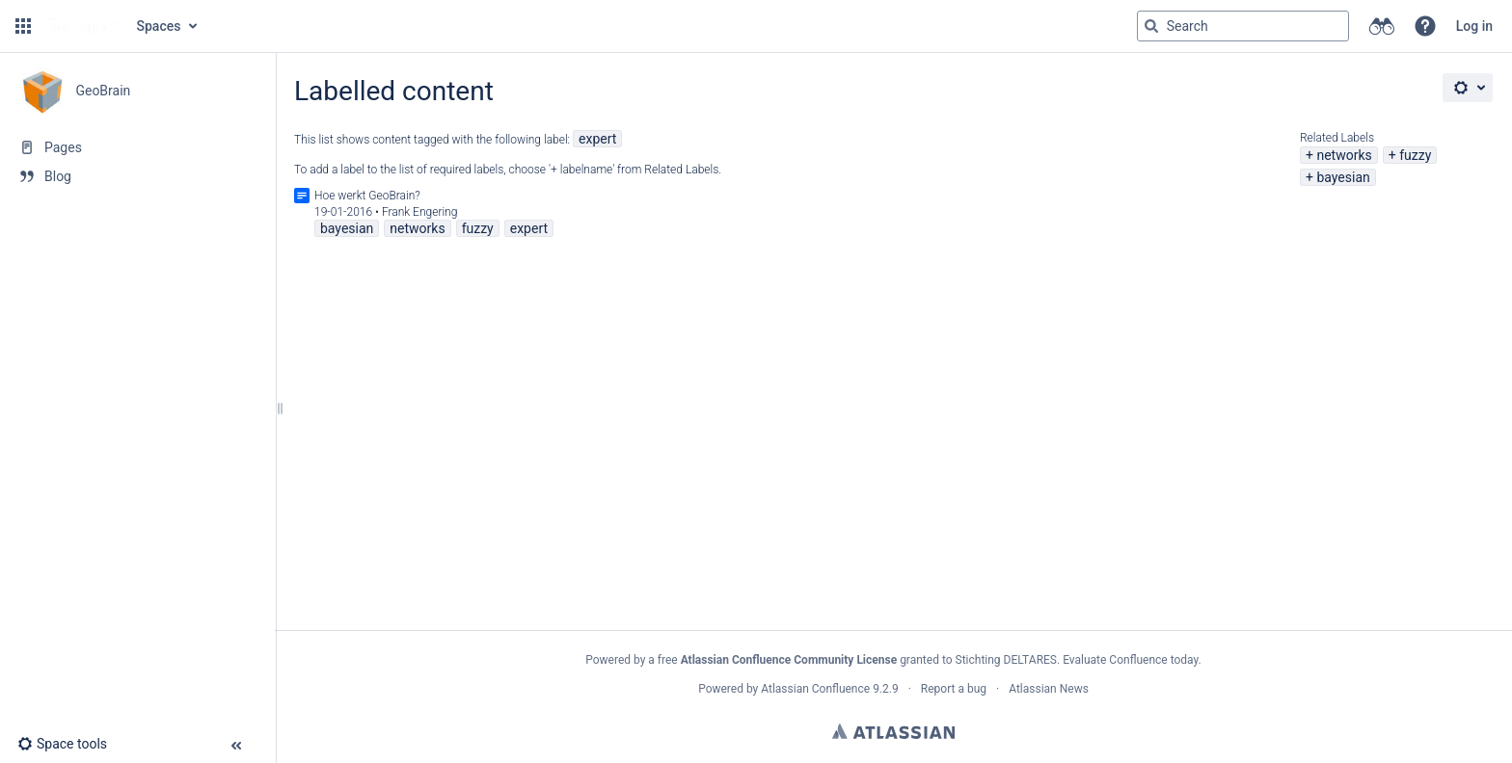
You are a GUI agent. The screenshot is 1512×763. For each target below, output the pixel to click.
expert (597, 138)
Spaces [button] (159, 26)
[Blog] (137, 176)
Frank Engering (420, 212)
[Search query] (1243, 26)
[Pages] (137, 147)
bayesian (1342, 177)
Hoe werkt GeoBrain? (367, 195)
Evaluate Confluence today (1130, 660)
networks (1343, 155)
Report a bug (953, 689)
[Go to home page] (82, 26)
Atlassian (893, 731)
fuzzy (1415, 155)
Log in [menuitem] (1474, 26)
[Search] (1151, 26)
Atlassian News (1049, 689)
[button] (23, 26)
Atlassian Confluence (815, 689)
